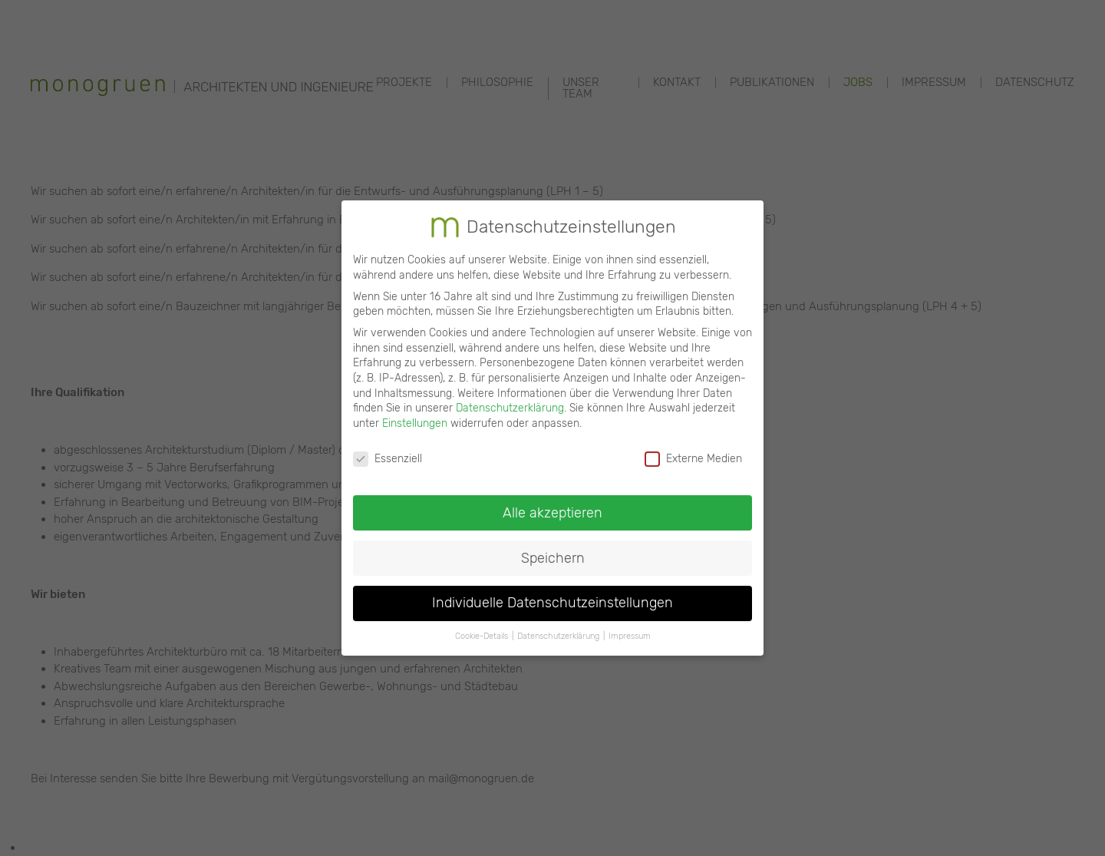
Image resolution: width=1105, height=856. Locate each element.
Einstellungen (414, 410)
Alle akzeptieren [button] (552, 499)
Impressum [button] (630, 623)
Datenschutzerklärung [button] (558, 623)
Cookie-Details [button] (481, 623)
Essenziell (387, 445)
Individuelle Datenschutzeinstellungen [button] (552, 589)
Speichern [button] (553, 544)
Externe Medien (693, 445)
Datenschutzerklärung (510, 395)
